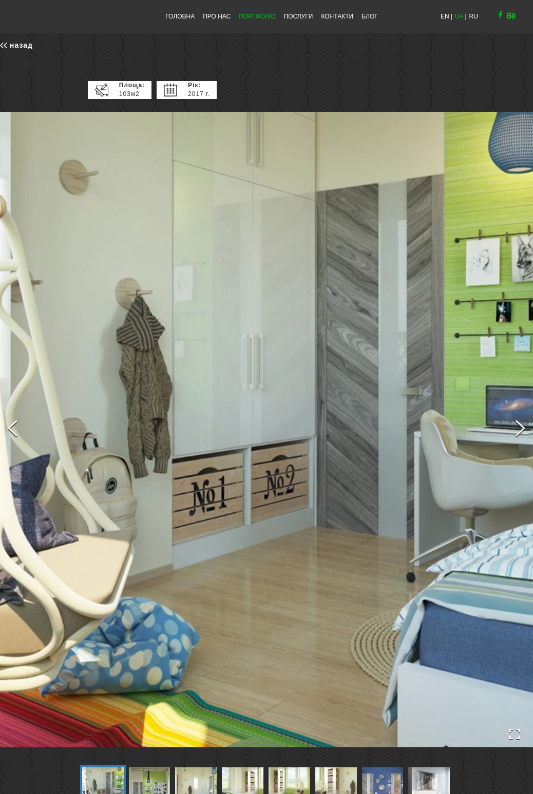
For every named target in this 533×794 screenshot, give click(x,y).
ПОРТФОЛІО (257, 16)
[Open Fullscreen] (514, 734)
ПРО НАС (217, 16)
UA (459, 16)
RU (473, 16)
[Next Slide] (520, 429)
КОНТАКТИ (337, 16)
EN (445, 16)
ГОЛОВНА (180, 16)
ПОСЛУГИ (298, 16)
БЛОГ (369, 16)
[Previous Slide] (12, 429)
